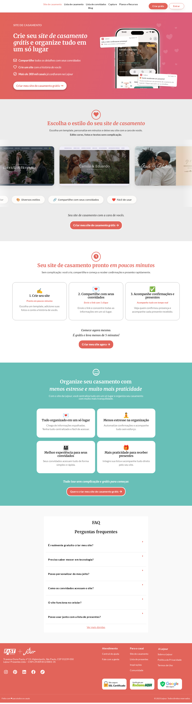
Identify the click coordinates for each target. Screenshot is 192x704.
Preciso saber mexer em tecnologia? (71, 559)
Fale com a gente (110, 660)
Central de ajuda (110, 655)
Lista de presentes (139, 660)
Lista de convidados (96, 4)
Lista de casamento (74, 4)
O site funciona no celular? (65, 602)
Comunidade (136, 671)
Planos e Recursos (128, 4)
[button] (96, 545)
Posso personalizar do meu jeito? (68, 573)
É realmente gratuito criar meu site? (70, 545)
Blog (90, 7)
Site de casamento (52, 4)
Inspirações (136, 666)
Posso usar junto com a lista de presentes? (74, 616)
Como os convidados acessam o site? (71, 588)
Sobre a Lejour (165, 655)
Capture (112, 4)
